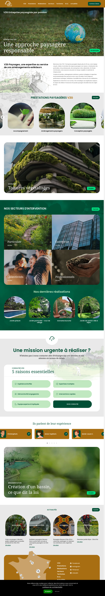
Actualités (51, 509)
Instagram (73, 571)
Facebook (73, 568)
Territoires (60, 579)
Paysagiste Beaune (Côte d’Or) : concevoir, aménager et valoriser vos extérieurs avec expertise (63, 544)
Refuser (57, 591)
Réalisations (61, 574)
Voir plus (95, 97)
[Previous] (2, 117)
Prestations (61, 571)
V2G (58, 568)
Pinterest (73, 574)
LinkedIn (72, 576)
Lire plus (8, 550)
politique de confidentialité (52, 587)
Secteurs (60, 576)
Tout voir (95, 209)
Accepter (48, 591)
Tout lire (95, 510)
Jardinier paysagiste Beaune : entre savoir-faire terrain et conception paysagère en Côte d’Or (39, 544)
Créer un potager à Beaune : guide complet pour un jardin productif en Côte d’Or (15, 543)
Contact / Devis (94, 4)
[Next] (101, 117)
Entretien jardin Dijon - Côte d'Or (86, 541)
